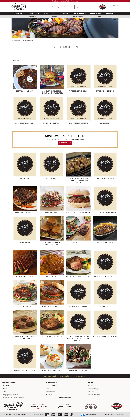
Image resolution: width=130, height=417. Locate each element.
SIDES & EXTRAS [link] (95, 13)
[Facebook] (91, 407)
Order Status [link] (6, 386)
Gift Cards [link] (91, 392)
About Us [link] (91, 386)
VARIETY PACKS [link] (49, 13)
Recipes (18, 40)
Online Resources (51, 382)
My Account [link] (49, 395)
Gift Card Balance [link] (50, 392)
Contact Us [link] (6, 389)
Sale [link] (99, 16)
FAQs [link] (4, 392)
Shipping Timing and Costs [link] (10, 395)
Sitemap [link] (122, 414)
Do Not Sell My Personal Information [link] (13, 398)
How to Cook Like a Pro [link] (52, 386)
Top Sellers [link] (32, 16)
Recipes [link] (48, 389)
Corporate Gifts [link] (78, 16)
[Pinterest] (95, 407)
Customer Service (8, 382)
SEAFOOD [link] (65, 13)
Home (13, 40)
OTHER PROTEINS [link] (80, 13)
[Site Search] (62, 7)
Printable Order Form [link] (94, 395)
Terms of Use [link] (108, 414)
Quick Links (92, 382)
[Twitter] (86, 407)
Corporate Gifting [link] (93, 389)
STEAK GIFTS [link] (110, 13)
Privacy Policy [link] (116, 414)
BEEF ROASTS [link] (34, 13)
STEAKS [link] (19, 13)
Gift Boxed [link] (54, 16)
